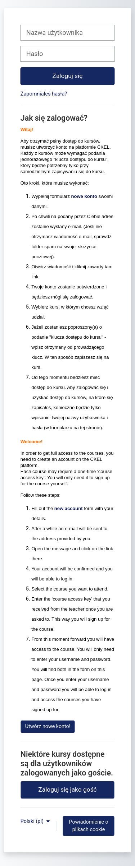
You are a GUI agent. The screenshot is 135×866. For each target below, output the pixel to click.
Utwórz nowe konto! (48, 726)
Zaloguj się (68, 75)
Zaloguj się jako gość (67, 789)
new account (68, 508)
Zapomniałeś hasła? (44, 94)
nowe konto (84, 196)
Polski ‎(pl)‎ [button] (33, 821)
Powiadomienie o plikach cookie (88, 825)
